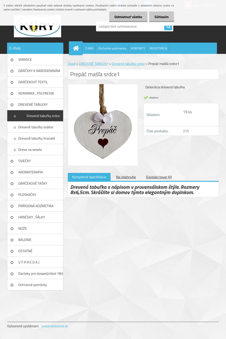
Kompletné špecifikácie (89, 177)
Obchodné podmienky (112, 48)
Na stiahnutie (126, 177)
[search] (168, 26)
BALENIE (24, 239)
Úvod (71, 63)
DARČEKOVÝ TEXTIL (33, 82)
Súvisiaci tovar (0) (159, 177)
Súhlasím (161, 16)
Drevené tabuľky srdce (43, 115)
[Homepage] (78, 48)
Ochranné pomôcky (32, 284)
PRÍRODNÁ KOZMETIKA (35, 205)
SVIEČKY (24, 160)
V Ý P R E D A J (28, 262)
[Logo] (37, 26)
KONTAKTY (138, 48)
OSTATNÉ (25, 251)
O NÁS (89, 48)
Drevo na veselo (30, 149)
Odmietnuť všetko (127, 16)
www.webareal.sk (55, 326)
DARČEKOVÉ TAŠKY (32, 183)
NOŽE (22, 228)
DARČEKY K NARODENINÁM (39, 70)
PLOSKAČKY (27, 194)
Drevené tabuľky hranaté (36, 138)
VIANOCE (25, 59)
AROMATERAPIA (30, 172)
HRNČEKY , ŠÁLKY (31, 217)
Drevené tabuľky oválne (35, 127)
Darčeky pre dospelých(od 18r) (40, 273)
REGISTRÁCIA (158, 48)
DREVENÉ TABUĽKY (33, 104)
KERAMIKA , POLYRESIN (36, 93)
